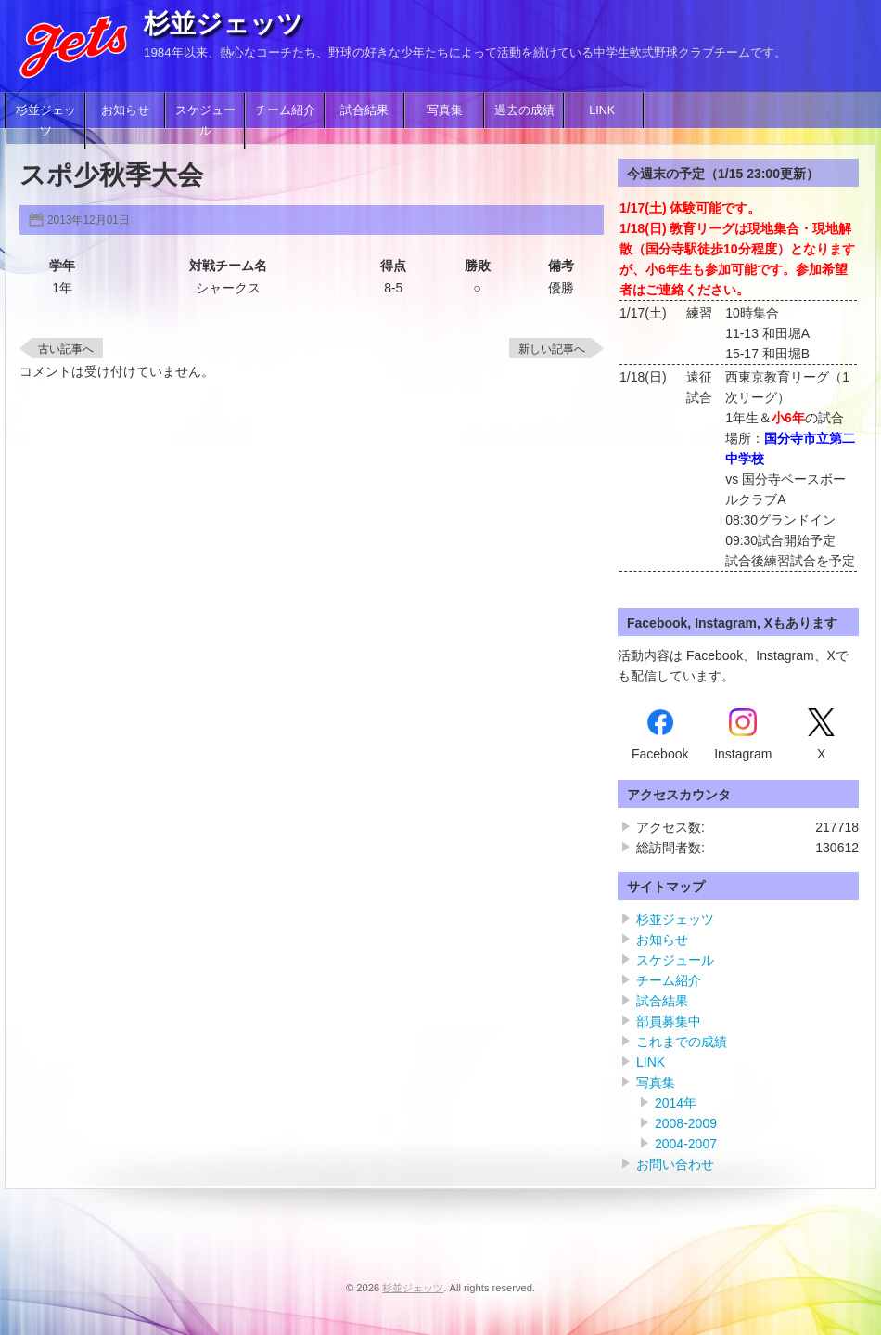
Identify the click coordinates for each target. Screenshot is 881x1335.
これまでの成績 (681, 1041)
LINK (604, 110)
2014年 (675, 1102)
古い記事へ (66, 349)
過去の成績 (524, 110)
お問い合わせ (675, 1164)
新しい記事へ (551, 349)
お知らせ (125, 110)
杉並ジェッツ (223, 23)
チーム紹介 (285, 110)
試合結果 (364, 110)
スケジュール (205, 120)
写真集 (445, 110)
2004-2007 (686, 1143)
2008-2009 (686, 1123)
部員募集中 (668, 1021)
